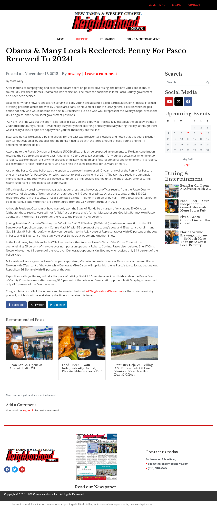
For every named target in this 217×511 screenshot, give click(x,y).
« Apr (186, 164)
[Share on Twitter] (37, 304)
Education (107, 39)
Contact (194, 4)
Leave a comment (101, 74)
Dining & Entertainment (143, 39)
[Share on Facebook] (16, 304)
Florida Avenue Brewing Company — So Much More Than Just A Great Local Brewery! (194, 238)
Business (82, 39)
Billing (177, 4)
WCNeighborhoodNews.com (104, 291)
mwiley (74, 74)
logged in (28, 410)
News (60, 39)
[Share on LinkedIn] (57, 304)
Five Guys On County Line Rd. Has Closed (195, 220)
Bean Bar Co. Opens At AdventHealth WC (195, 187)
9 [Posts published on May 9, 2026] (201, 133)
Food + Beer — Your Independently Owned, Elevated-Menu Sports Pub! (194, 205)
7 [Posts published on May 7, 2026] (188, 133)
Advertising (157, 4)
